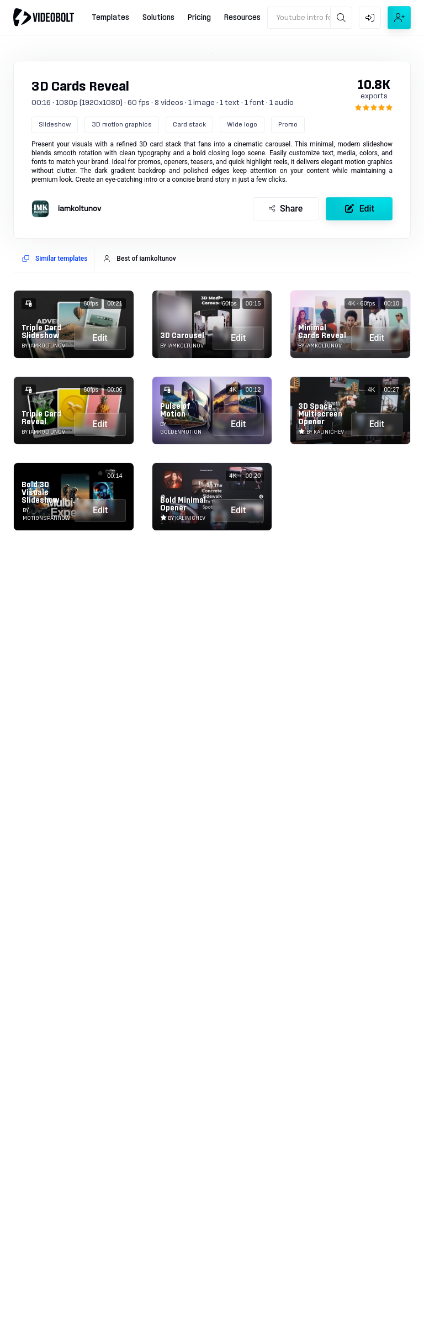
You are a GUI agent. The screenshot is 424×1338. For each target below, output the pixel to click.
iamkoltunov (79, 209)
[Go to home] (43, 17)
